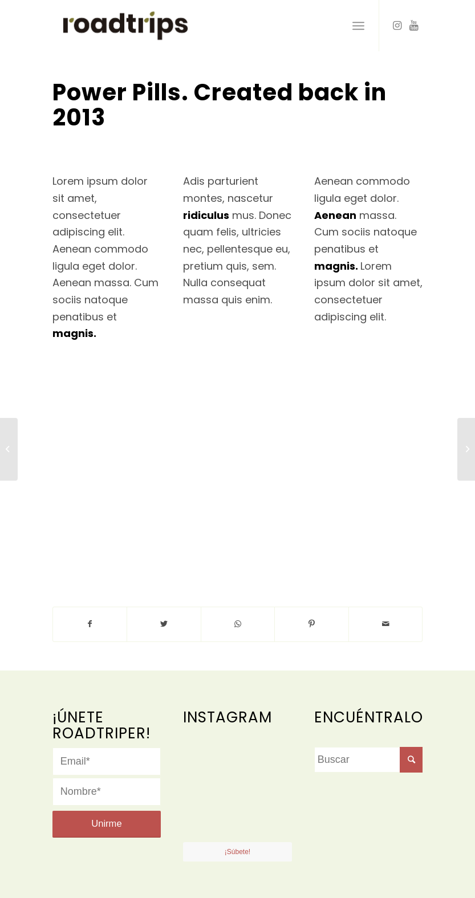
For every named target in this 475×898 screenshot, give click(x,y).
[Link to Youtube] (414, 25)
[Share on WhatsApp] (238, 624)
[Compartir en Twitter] (164, 624)
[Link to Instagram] (396, 25)
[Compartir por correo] (386, 624)
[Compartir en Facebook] (90, 624)
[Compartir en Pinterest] (311, 624)
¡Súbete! (237, 852)
